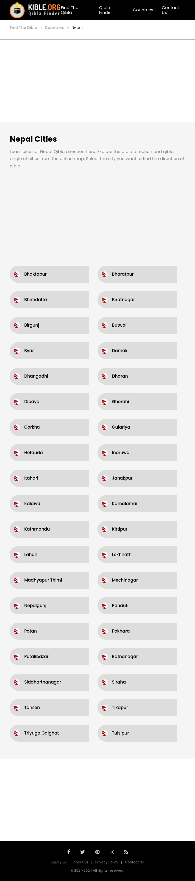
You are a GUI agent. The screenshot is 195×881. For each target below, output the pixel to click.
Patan (30, 631)
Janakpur (122, 478)
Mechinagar (125, 580)
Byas (29, 351)
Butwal (119, 325)
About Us (81, 862)
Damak (120, 351)
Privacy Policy (106, 862)
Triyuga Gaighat (41, 733)
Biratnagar (123, 300)
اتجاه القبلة (58, 862)
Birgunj (31, 325)
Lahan (30, 554)
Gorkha (32, 427)
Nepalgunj (35, 605)
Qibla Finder (105, 10)
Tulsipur (120, 733)
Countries (143, 10)
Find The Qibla (69, 10)
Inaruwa (121, 453)
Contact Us (170, 10)
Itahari (31, 478)
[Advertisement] (97, 80)
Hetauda (33, 453)
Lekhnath (122, 554)
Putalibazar (36, 656)
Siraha (119, 682)
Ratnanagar (125, 656)
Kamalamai (124, 504)
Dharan (120, 376)
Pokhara (121, 631)
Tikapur (120, 707)
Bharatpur (123, 274)
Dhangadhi (36, 376)
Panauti (120, 605)
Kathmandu (37, 529)
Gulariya (121, 427)
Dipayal (32, 402)
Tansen (32, 707)
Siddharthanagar (42, 682)
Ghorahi (120, 402)
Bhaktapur (35, 274)
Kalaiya (32, 504)
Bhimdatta (35, 300)
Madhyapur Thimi (43, 580)
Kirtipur (119, 529)
